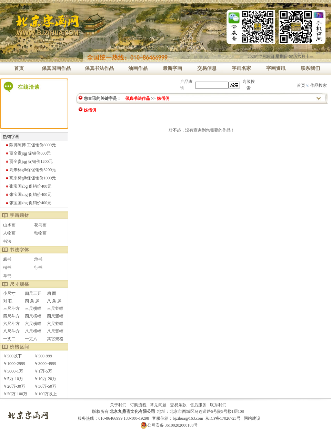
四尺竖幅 (55, 316)
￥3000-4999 (45, 363)
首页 (301, 85)
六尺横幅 (33, 323)
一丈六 (31, 338)
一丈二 (9, 338)
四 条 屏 (32, 301)
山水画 (9, 224)
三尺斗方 (11, 308)
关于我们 (118, 404)
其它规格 (55, 338)
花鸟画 (40, 224)
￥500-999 (43, 356)
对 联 (7, 301)
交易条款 (178, 404)
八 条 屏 (54, 301)
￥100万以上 (45, 393)
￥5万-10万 (13, 378)
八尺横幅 (33, 331)
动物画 (40, 233)
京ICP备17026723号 (223, 418)
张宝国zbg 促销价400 (28, 186)
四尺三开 (33, 293)
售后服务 (198, 404)
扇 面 (51, 293)
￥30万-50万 (45, 386)
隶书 (38, 259)
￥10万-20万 (45, 378)
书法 (7, 241)
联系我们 (218, 404)
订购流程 (138, 404)
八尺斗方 (11, 331)
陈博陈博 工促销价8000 (30, 145)
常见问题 (158, 404)
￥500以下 (12, 356)
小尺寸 (9, 293)
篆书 (7, 259)
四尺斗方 (11, 316)
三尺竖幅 (55, 308)
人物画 (9, 233)
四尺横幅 (33, 316)
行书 (38, 267)
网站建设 (252, 418)
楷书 (7, 267)
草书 (7, 275)
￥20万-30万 (14, 386)
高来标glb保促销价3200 (30, 169)
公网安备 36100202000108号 (169, 425)
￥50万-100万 (15, 393)
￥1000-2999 (14, 363)
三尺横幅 (33, 308)
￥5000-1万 (13, 371)
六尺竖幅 (55, 323)
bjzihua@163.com (188, 418)
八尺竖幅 (55, 331)
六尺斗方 (11, 323)
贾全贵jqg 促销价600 (28, 153)
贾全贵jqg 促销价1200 (29, 161)
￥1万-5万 (43, 371)
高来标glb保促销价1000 (30, 178)
